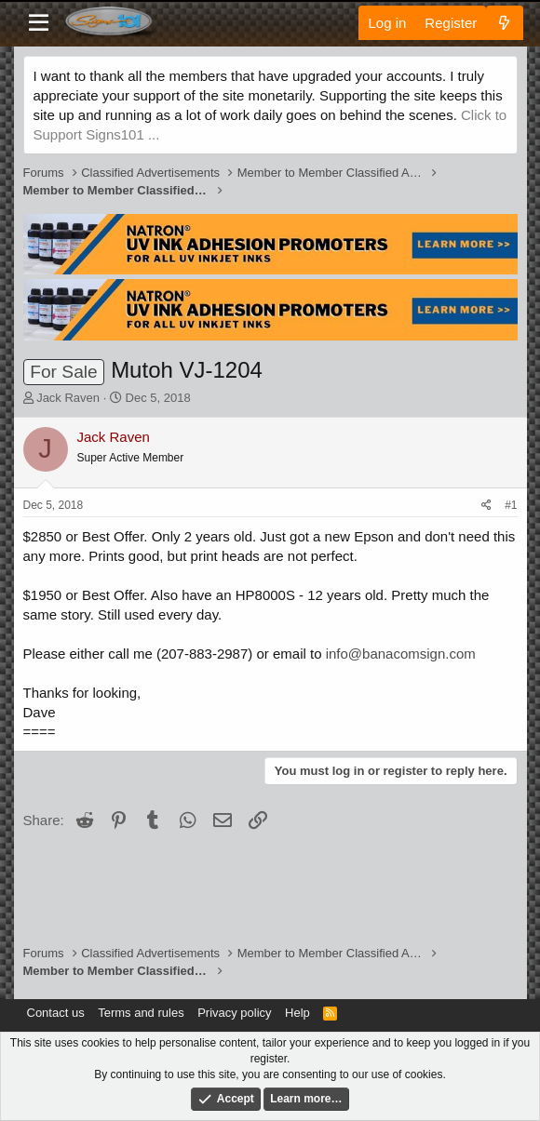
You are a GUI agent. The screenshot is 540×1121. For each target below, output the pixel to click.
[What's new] (504, 23)
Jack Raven (68, 398)
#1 (511, 505)
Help (297, 1013)
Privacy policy (234, 1013)
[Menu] (39, 23)
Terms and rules (140, 1013)
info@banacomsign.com (401, 653)
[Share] (486, 505)
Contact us (56, 1013)
